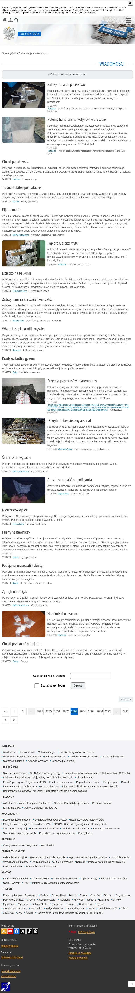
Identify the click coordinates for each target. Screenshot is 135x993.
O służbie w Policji (121, 857)
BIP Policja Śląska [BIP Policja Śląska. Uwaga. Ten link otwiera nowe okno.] (86, 932)
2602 (65, 710)
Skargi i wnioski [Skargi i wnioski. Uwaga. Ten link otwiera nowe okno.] (11, 883)
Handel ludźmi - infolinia (114, 878)
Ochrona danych (47, 752)
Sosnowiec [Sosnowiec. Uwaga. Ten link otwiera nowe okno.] (36, 908)
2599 (39, 710)
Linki (26, 883)
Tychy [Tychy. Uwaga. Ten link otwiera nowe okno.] (91, 908)
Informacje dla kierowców (106, 828)
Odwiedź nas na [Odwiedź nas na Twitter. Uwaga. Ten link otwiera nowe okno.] (23, 931)
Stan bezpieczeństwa (14, 773)
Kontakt (80, 861)
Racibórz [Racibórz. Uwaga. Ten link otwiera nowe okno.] (71, 904)
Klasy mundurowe (13, 866)
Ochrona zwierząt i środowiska (40, 807)
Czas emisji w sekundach (49, 675)
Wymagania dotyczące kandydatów (88, 857)
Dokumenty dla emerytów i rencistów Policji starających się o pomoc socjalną (45, 791)
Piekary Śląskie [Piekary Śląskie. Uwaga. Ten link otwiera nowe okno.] (40, 904)
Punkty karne (85, 833)
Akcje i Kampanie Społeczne (34, 803)
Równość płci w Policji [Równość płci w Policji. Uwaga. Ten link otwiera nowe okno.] (64, 761)
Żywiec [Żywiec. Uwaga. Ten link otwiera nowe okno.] (29, 912)
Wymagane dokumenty (15, 861)
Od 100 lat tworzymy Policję (45, 773)
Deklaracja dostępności (12, 957)
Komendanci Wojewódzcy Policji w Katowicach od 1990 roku (97, 773)
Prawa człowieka (49, 786)
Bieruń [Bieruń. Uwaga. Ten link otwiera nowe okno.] (72, 895)
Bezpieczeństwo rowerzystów (51, 819)
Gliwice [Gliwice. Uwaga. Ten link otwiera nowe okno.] (31, 899)
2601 (56, 710)
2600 (48, 710)
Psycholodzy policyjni (87, 782)
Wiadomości (41, 53)
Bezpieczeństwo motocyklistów (87, 819)
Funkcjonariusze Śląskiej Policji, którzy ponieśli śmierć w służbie (38, 777)
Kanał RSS (4, 931)
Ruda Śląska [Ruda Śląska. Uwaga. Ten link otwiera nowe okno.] (86, 904)
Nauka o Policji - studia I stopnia (47, 857)
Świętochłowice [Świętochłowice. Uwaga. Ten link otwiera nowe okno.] (54, 908)
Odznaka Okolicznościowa (84, 756)
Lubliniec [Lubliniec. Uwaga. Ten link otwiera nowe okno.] (104, 899)
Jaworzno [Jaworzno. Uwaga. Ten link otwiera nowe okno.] (64, 899)
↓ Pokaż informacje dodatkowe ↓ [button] (67, 74)
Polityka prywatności (78, 957)
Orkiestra (126, 782)
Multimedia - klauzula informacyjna (22, 756)
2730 (125, 710)
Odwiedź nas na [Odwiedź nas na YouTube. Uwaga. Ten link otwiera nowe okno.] (10, 931)
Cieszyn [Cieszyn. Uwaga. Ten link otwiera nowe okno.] (108, 895)
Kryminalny (9, 839)
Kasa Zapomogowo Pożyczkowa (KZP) (24, 782)
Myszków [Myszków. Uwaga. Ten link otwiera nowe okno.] (23, 904)
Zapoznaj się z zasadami (80, 952)
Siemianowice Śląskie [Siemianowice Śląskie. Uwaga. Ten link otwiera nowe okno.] (15, 908)
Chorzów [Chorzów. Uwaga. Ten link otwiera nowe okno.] (95, 895)
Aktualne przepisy (63, 861)
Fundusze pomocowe (61, 782)
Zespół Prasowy (40, 878)
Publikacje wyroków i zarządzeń (77, 752)
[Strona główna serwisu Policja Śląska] (5, 20)
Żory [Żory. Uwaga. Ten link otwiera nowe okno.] (19, 912)
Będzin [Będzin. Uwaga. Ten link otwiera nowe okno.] (44, 895)
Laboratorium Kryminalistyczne (20, 786)
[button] (128, 20)
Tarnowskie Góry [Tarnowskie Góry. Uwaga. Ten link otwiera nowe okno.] (75, 908)
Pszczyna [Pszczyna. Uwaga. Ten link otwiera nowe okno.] (57, 904)
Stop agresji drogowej (15, 828)
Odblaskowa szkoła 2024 (75, 828)
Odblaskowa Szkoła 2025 (44, 828)
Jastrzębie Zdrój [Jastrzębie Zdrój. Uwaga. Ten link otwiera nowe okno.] (47, 899)
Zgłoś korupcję (89, 878)
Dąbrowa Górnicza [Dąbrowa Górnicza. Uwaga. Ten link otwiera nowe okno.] (13, 899)
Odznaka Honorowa (55, 756)
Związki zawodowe (37, 761)
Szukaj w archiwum (53, 685)
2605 (91, 710)
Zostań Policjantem (13, 851)
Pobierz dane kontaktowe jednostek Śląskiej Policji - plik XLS (70, 912)
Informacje (26, 53)
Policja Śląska (10, 767)
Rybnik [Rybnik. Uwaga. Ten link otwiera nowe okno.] (100, 904)
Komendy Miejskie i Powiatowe (20, 895)
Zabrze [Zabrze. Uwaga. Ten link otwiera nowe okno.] (124, 908)
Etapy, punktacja (41, 861)
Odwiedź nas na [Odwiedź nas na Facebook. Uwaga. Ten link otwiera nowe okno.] (16, 931)
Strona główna (10, 53)
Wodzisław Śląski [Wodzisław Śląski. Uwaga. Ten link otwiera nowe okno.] (107, 908)
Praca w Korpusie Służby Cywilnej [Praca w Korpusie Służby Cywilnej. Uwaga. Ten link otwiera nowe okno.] (106, 861)
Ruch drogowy (10, 813)
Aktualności (9, 803)
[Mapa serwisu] (10, 20)
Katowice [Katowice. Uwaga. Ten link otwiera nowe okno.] (78, 899)
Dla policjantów (84, 777)
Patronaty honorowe (113, 756)
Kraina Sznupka (12, 807)
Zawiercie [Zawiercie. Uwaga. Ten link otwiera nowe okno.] (8, 912)
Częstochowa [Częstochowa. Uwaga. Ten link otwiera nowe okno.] (123, 895)
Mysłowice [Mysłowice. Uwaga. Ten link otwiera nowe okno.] (9, 904)
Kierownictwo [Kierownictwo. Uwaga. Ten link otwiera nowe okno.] (27, 752)
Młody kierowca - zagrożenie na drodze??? (26, 824)
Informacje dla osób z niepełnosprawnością (55, 883)
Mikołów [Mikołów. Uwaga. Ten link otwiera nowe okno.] (116, 899)
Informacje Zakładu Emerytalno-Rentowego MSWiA (90, 786)
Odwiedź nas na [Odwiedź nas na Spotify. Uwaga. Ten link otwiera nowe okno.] (35, 931)
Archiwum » (126, 699)
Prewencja (8, 797)
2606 (99, 710)
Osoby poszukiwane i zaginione (20, 845)
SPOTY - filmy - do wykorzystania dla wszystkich (80, 824)
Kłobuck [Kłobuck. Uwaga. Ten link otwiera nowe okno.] (91, 899)
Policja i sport (110, 782)
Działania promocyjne (15, 857)
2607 (108, 710)
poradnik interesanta (10, 971)
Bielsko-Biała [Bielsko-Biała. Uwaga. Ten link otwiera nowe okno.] (59, 895)
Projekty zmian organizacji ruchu (57, 833)
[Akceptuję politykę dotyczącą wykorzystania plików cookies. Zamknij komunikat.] (130, 3)
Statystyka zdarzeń (13, 761)
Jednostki (7, 889)
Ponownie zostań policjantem (42, 866)
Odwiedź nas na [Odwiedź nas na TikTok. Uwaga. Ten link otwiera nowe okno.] (29, 931)
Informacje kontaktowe (15, 878)
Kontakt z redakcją (9, 945)
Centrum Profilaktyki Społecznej (71, 803)
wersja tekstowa (8, 976)
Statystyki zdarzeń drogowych (19, 833)
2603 (73, 710)
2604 (82, 710)
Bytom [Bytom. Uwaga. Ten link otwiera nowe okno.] (83, 895)
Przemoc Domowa (102, 803)
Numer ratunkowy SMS (65, 878)
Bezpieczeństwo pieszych (17, 819)
